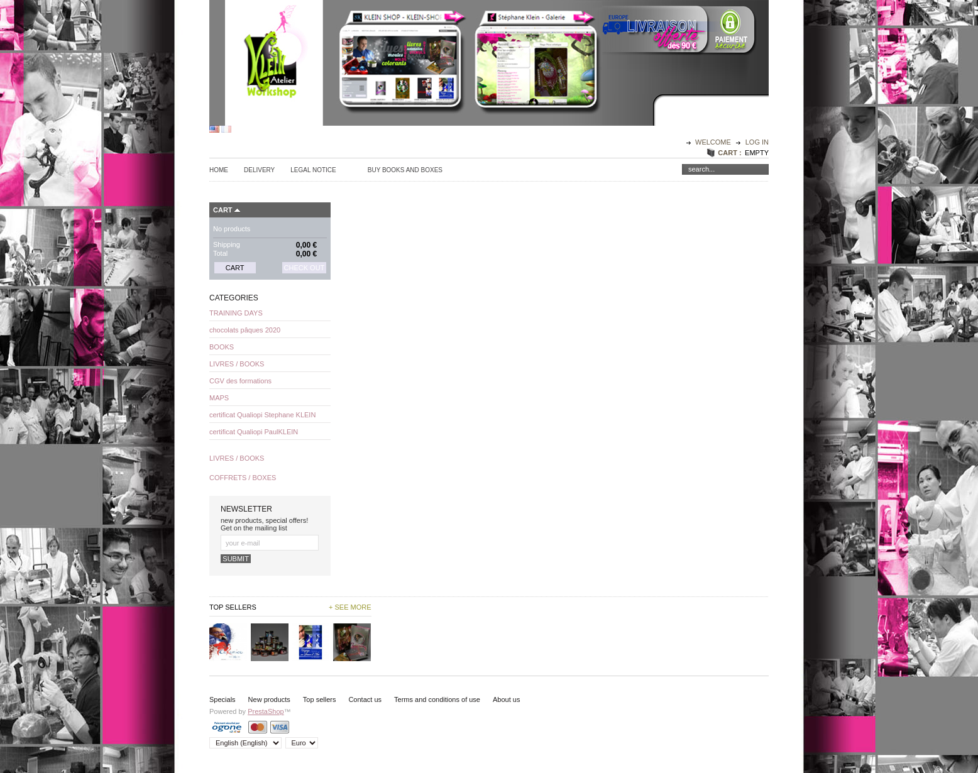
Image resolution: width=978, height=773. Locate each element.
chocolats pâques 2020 (244, 330)
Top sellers (319, 699)
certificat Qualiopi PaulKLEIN (253, 432)
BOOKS (221, 347)
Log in (757, 142)
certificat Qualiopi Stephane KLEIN (262, 415)
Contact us (365, 699)
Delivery (259, 170)
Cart (223, 210)
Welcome (714, 142)
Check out (304, 267)
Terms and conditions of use (437, 699)
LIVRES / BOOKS (236, 364)
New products (269, 699)
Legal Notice (313, 170)
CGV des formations (240, 381)
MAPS (219, 398)
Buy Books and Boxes (405, 170)
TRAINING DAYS (236, 313)
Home (218, 170)
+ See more (350, 607)
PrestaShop (265, 711)
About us (506, 699)
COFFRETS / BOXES (242, 477)
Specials (222, 699)
